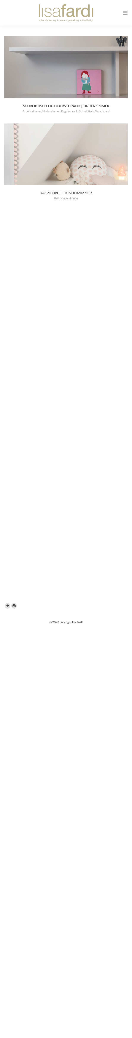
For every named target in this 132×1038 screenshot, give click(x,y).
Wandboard (102, 111)
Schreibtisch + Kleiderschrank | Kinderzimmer (66, 106)
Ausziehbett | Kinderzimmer (66, 193)
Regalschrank (69, 111)
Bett (56, 198)
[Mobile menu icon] (125, 12)
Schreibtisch (86, 111)
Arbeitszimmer (32, 111)
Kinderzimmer (51, 111)
